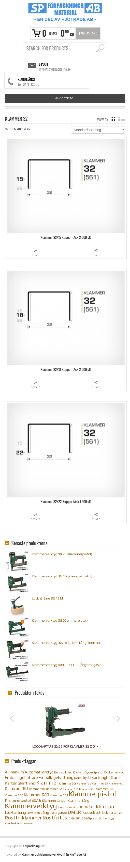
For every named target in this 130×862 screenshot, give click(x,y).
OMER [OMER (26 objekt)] (74, 812)
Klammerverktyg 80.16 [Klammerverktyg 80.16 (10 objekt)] (73, 807)
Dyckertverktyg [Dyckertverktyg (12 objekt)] (114, 772)
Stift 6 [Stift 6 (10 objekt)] (79, 818)
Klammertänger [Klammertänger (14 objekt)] (54, 800)
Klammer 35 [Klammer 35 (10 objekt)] (100, 783)
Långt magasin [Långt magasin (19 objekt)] (54, 812)
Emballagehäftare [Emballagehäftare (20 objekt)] (21, 777)
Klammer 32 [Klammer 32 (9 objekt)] (84, 783)
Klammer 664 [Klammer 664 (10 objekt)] (105, 789)
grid (113, 119)
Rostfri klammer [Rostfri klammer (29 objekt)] (23, 817)
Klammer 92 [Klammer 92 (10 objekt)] (53, 789)
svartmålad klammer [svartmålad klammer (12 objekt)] (19, 823)
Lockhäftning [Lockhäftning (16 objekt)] (15, 812)
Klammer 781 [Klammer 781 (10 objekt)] (59, 795)
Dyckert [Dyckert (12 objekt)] (78, 772)
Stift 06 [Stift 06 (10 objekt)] (70, 818)
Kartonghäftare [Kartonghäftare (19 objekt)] (105, 777)
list (121, 119)
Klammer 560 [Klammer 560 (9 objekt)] (70, 788)
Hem (8, 128)
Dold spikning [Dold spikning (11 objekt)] (63, 772)
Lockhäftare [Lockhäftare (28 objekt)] (102, 806)
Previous (12, 718)
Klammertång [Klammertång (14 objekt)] (78, 800)
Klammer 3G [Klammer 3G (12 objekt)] (67, 783)
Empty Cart (88, 33)
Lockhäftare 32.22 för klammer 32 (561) (65, 746)
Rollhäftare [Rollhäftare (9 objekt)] (115, 812)
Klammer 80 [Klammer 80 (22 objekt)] (16, 788)
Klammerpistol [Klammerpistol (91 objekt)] (92, 794)
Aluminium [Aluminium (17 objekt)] (14, 772)
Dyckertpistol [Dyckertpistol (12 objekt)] (94, 772)
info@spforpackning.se (55, 69)
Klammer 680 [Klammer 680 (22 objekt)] (36, 794)
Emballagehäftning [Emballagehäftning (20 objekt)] (56, 777)
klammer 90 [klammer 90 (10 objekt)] (37, 789)
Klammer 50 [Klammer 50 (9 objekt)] (116, 783)
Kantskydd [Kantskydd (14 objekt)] (82, 778)
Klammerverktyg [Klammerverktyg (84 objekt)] (31, 805)
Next (118, 718)
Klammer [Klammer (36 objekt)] (47, 783)
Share (96, 255)
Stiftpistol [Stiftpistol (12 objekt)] (91, 818)
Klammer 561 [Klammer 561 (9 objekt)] (87, 788)
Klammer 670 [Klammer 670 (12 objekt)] (14, 795)
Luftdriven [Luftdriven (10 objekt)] (33, 813)
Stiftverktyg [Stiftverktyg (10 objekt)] (106, 818)
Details (35, 255)
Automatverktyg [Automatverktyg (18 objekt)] (39, 772)
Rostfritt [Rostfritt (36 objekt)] (53, 818)
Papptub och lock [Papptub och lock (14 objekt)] (95, 813)
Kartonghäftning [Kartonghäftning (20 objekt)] (20, 783)
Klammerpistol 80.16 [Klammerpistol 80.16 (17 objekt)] (23, 800)
